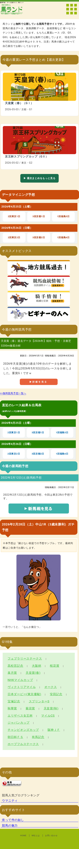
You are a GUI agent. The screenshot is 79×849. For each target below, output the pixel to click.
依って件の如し (13, 820)
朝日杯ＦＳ (15, 737)
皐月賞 (12, 672)
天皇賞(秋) (51, 708)
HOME (23, 835)
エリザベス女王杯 (20, 715)
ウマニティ (10, 800)
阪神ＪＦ (54, 730)
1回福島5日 (63, 216)
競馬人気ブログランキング (20, 795)
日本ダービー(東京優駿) (24, 694)
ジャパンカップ (19, 722)
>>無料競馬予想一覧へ (13, 393)
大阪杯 (36, 665)
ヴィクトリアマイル (22, 687)
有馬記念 (38, 737)
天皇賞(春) (33, 672)
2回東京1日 (14, 216)
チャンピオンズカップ (23, 730)
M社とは (36, 835)
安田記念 (56, 694)
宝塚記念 (14, 701)
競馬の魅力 (10, 825)
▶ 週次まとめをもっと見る (39, 178)
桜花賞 (54, 665)
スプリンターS (39, 701)
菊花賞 (30, 708)
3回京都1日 (39, 216)
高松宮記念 (15, 665)
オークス (50, 687)
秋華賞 (12, 708)
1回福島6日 (63, 237)
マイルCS (48, 715)
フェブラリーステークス (25, 658)
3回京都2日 (39, 237)
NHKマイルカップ (20, 680)
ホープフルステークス (23, 744)
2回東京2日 (14, 237)
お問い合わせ (51, 835)
